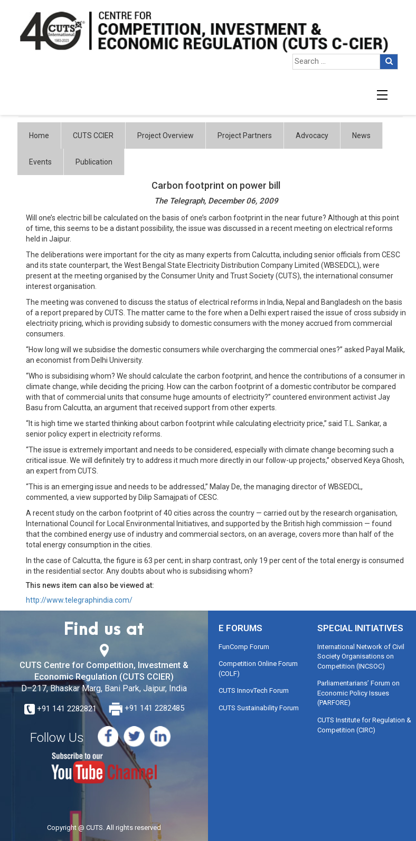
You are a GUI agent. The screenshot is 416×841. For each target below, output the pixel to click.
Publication (93, 162)
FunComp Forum (244, 647)
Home (39, 135)
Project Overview (165, 135)
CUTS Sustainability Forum (259, 708)
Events (40, 162)
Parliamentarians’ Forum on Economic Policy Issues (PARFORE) (358, 693)
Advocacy (312, 135)
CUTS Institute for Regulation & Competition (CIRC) (364, 725)
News (361, 135)
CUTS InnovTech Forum (254, 690)
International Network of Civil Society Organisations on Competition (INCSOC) (360, 656)
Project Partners (245, 135)
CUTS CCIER (93, 135)
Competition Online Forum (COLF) (258, 669)
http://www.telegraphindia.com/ (79, 600)
